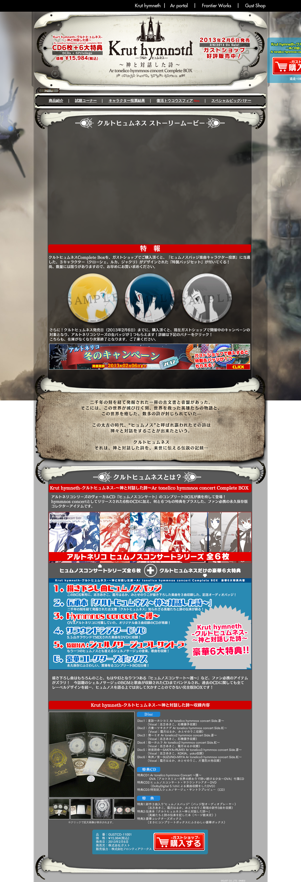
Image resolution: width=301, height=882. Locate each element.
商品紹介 (56, 101)
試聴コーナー (86, 101)
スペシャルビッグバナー (231, 101)
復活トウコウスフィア (175, 101)
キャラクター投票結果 (127, 101)
